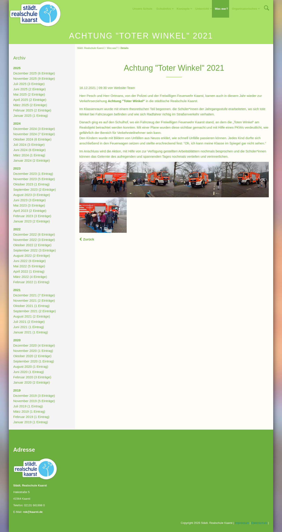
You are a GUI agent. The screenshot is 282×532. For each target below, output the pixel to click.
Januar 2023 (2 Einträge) (31, 221)
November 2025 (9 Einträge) (34, 78)
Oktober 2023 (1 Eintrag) (31, 184)
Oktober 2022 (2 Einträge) (32, 245)
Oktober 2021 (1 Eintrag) (31, 306)
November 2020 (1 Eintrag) (33, 351)
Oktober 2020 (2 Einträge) (32, 356)
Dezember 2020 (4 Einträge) (34, 345)
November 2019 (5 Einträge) (34, 401)
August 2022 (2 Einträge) (31, 255)
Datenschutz (259, 523)
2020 (16, 340)
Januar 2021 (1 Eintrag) (30, 332)
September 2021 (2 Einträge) (34, 311)
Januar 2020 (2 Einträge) (31, 382)
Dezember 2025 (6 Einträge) (34, 73)
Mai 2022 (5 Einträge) (29, 266)
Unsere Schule (142, 8)
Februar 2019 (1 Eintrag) (31, 417)
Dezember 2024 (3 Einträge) (34, 129)
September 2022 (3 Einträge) (34, 250)
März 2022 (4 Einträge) (30, 277)
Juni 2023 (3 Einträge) (29, 200)
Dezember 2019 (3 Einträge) (34, 395)
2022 (16, 229)
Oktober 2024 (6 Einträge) (32, 139)
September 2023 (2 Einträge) (34, 189)
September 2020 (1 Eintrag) (33, 361)
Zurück (88, 239)
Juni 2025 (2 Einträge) (29, 89)
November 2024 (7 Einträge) (34, 134)
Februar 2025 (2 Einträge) (32, 110)
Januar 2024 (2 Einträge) (31, 160)
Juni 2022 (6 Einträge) (29, 261)
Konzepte (183, 8)
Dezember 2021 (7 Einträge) (34, 295)
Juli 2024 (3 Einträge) (29, 144)
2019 (16, 390)
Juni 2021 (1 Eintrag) (28, 327)
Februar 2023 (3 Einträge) (32, 216)
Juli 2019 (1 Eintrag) (28, 406)
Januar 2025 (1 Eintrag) (30, 115)
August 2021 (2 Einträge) (31, 316)
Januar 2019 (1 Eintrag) (30, 422)
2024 (16, 123)
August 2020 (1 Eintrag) (30, 366)
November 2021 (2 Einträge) (34, 300)
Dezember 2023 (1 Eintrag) (33, 173)
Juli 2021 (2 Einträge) (29, 321)
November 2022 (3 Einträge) (34, 240)
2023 (16, 168)
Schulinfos (163, 8)
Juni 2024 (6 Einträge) (29, 150)
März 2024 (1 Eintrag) (29, 155)
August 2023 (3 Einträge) (31, 195)
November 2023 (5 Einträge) (34, 179)
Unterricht (202, 8)
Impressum (242, 523)
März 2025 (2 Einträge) (30, 105)
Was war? (221, 8)
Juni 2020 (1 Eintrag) (28, 372)
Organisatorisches (244, 8)
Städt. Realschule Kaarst (90, 48)
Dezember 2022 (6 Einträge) (34, 234)
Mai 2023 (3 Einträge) (29, 205)
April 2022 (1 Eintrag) (29, 271)
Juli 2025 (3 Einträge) (29, 84)
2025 (16, 68)
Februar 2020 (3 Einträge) (32, 377)
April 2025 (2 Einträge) (29, 100)
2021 (16, 290)
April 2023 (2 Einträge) (29, 210)
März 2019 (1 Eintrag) (29, 411)
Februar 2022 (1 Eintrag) (31, 282)
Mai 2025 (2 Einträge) (29, 94)
